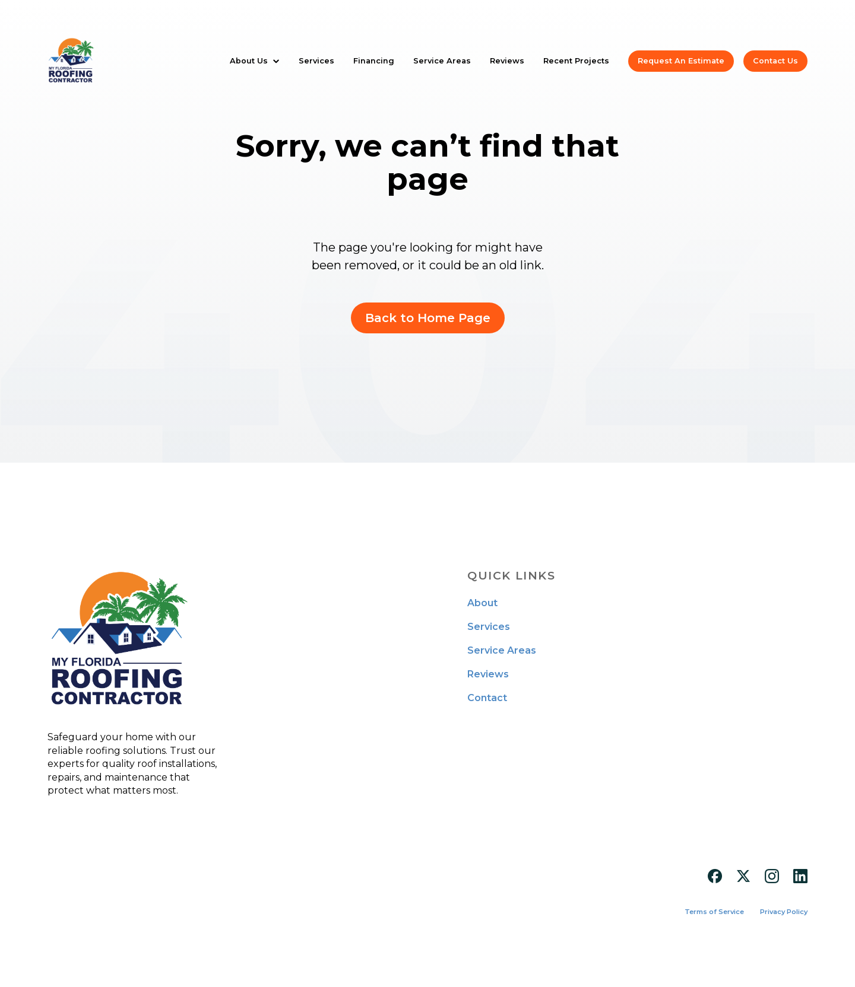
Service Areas (442, 60)
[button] (254, 60)
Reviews (507, 60)
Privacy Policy (784, 912)
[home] (71, 61)
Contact (487, 698)
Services (316, 60)
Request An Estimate (681, 60)
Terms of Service (714, 912)
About (482, 603)
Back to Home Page (427, 318)
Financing (373, 60)
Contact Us (775, 60)
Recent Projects (576, 60)
